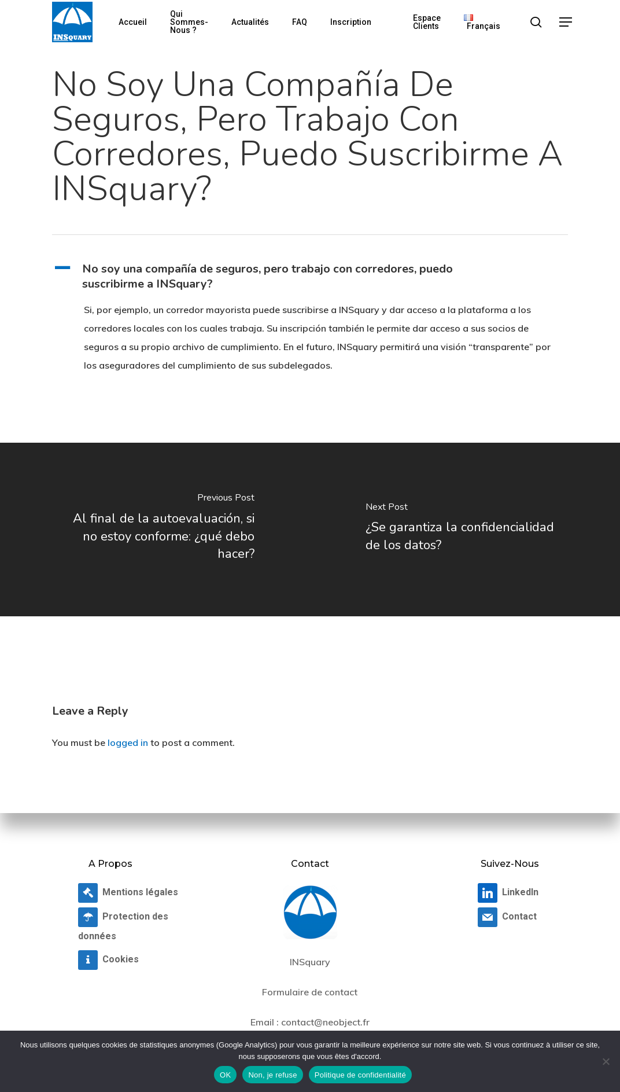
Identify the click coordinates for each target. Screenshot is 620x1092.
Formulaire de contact (309, 992)
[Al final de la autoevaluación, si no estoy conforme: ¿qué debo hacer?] (155, 529)
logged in (128, 742)
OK (225, 1075)
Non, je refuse (272, 1075)
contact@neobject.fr (325, 1022)
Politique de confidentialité (360, 1075)
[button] (566, 22)
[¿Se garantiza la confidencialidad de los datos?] (465, 529)
